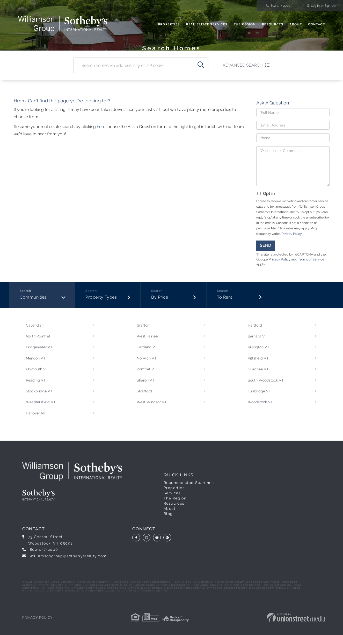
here (101, 126)
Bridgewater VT (39, 347)
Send (265, 245)
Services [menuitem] (172, 493)
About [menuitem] (295, 24)
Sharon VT (146, 380)
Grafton (143, 325)
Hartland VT (147, 347)
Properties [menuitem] (169, 24)
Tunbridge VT (259, 391)
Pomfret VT (146, 369)
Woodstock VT (260, 402)
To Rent (224, 297)
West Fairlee (147, 336)
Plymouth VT (37, 369)
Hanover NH (36, 413)
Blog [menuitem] (168, 514)
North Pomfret (38, 336)
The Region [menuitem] (245, 24)
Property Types (101, 297)
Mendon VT (36, 358)
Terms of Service (311, 259)
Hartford (255, 325)
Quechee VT (258, 369)
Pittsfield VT (258, 358)
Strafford (144, 391)
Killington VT (258, 347)
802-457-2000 (278, 6)
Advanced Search (243, 65)
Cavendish (34, 325)
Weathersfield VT (41, 402)
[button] (200, 65)
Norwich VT (147, 358)
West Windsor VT (152, 402)
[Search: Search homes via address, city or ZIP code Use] (133, 65)
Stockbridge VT (39, 391)
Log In (315, 6)
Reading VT (36, 380)
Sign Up (330, 6)
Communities (33, 297)
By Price (159, 297)
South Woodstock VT (266, 380)
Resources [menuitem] (272, 24)
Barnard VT (257, 336)
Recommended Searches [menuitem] (189, 483)
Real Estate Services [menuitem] (207, 24)
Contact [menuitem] (316, 24)
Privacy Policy (292, 234)
